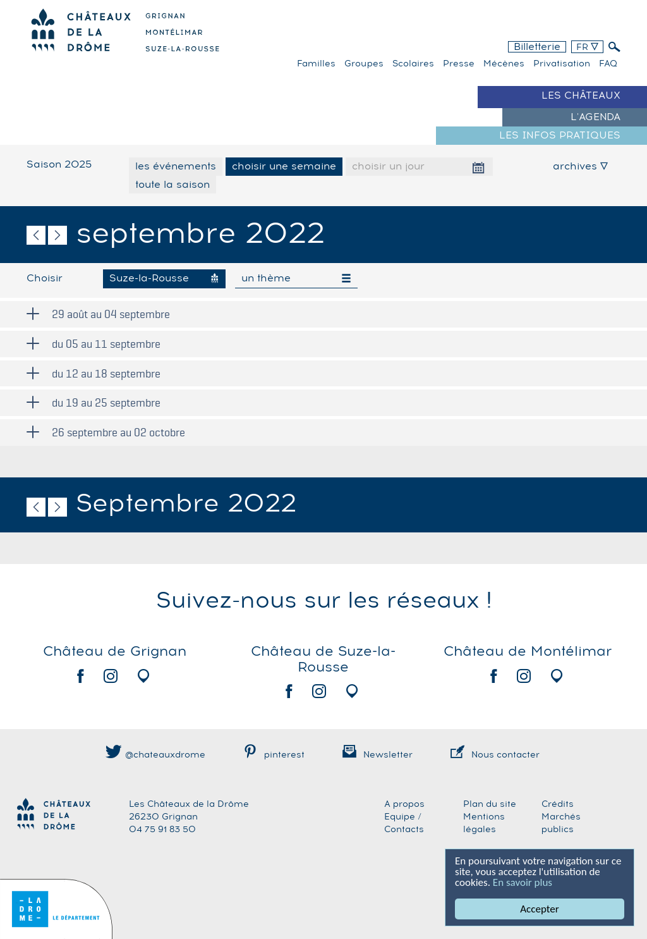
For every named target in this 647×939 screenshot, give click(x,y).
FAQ (608, 63)
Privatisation (561, 63)
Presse (459, 63)
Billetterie (537, 47)
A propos (404, 804)
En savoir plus (522, 882)
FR (587, 47)
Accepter (540, 909)
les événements (175, 166)
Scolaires (413, 63)
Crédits (557, 804)
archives (580, 166)
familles (316, 63)
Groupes (364, 63)
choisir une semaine (284, 166)
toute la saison (172, 185)
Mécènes (503, 63)
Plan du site (489, 804)
